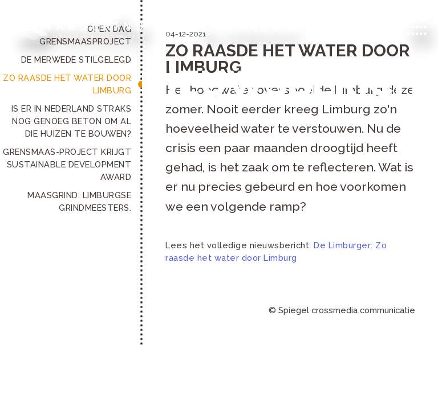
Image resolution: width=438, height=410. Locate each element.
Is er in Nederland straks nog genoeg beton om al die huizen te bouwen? (71, 121)
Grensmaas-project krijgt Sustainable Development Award (67, 164)
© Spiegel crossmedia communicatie (342, 310)
